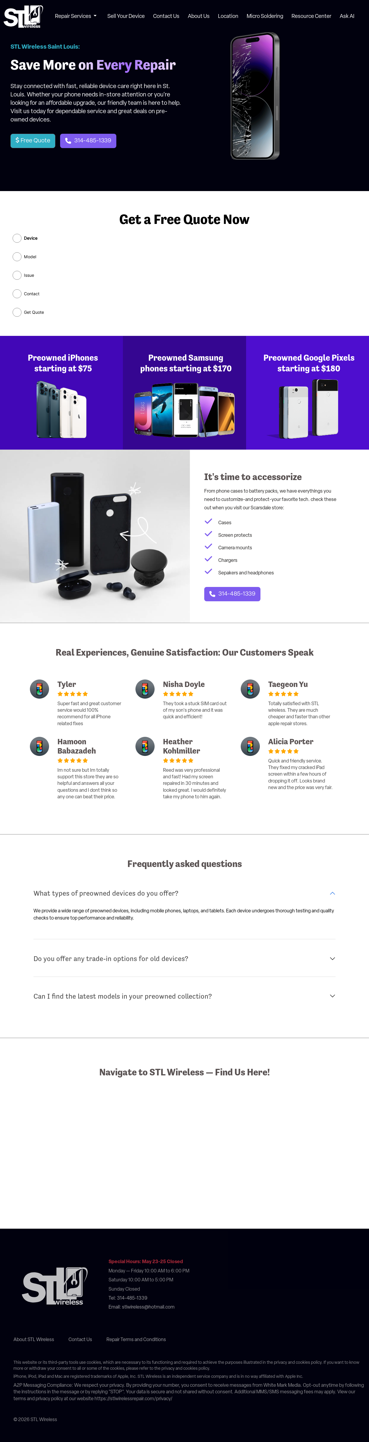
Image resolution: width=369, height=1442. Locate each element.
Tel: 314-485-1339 (128, 1298)
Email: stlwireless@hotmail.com (142, 1307)
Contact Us (166, 16)
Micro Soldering (265, 16)
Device (30, 238)
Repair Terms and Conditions (136, 1340)
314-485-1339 (92, 141)
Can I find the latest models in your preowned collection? (122, 996)
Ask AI (347, 16)
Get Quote (34, 312)
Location (228, 16)
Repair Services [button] (73, 16)
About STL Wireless (33, 1340)
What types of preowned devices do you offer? (105, 893)
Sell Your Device (126, 16)
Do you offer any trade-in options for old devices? (110, 959)
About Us (199, 16)
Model (30, 256)
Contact (31, 293)
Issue (29, 275)
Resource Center (311, 16)
